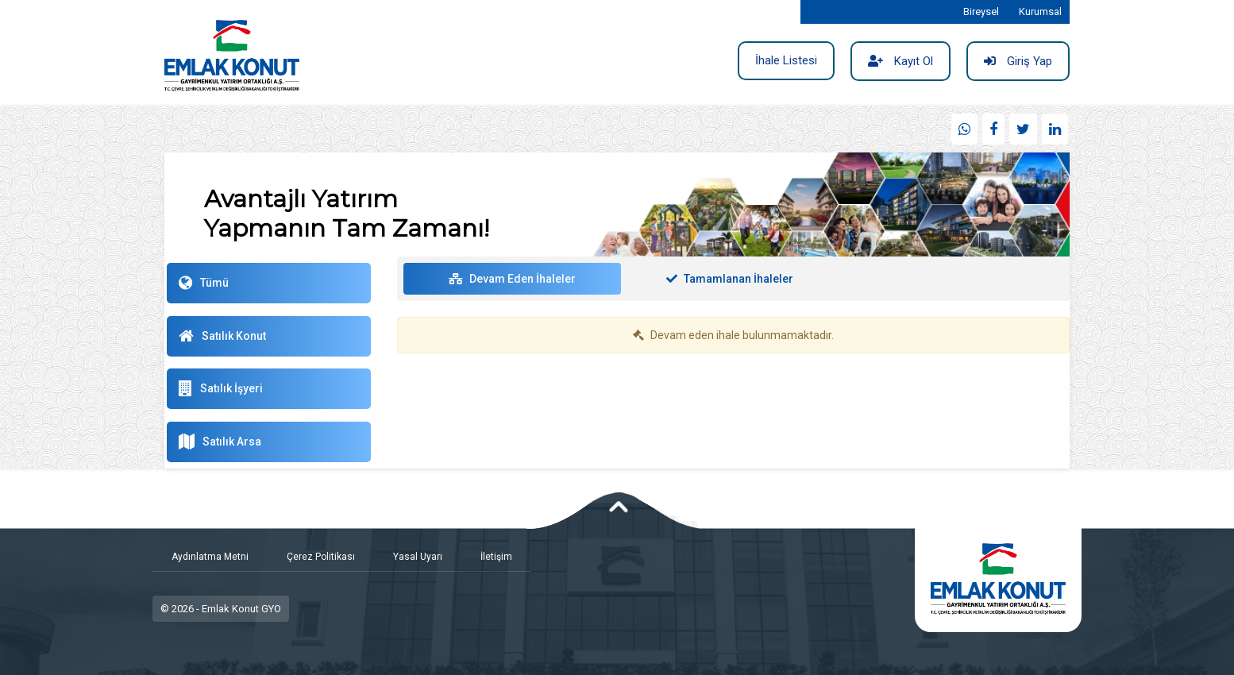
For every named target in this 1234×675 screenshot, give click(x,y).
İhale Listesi (786, 60)
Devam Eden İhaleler (512, 278)
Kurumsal (1040, 11)
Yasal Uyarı (417, 556)
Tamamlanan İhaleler (729, 278)
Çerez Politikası (321, 556)
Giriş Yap (1018, 61)
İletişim (496, 556)
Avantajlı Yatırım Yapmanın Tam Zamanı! (346, 213)
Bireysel (981, 11)
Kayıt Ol (900, 61)
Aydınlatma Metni (210, 556)
